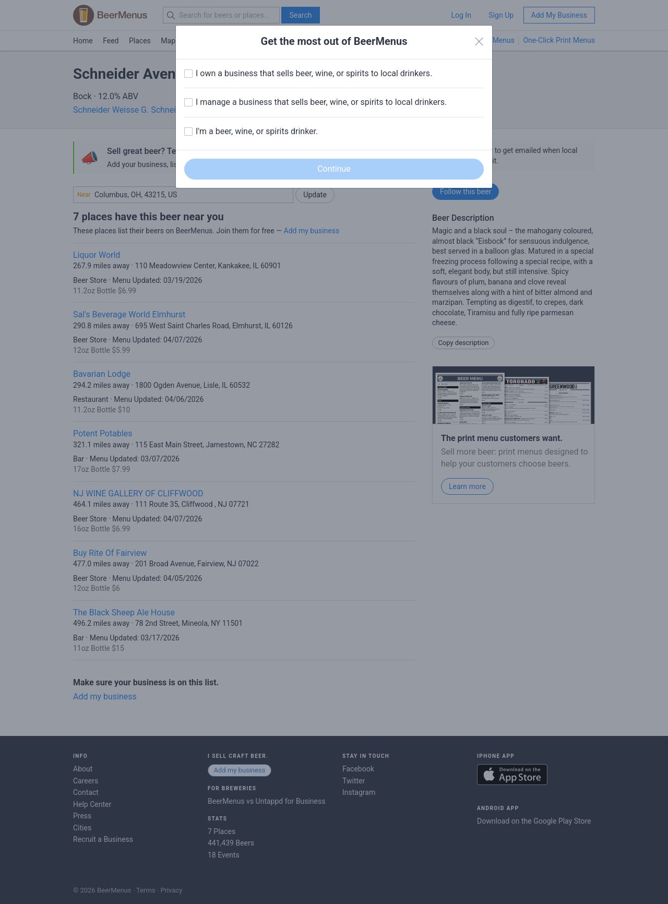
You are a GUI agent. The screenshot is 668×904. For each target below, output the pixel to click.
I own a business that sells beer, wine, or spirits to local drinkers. (314, 73)
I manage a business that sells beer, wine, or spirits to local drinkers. (321, 102)
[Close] (479, 42)
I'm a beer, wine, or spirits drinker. (257, 131)
